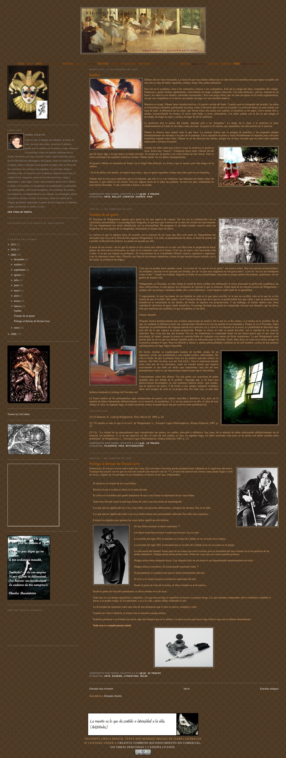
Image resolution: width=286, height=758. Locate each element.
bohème (67, 63)
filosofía (103, 63)
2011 (13, 244)
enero (17, 327)
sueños (226, 63)
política (195, 64)
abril (16, 295)
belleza (56, 63)
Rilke (202, 64)
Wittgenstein (255, 64)
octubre (18, 264)
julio (16, 280)
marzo (17, 300)
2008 (13, 334)
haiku (114, 63)
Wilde (244, 64)
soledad (213, 63)
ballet (46, 63)
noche (174, 63)
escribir (91, 64)
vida (236, 63)
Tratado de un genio (104, 215)
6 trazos (153, 194)
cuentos (81, 63)
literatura (145, 63)
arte (38, 63)
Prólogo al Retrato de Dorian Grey (114, 464)
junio (16, 285)
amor (29, 63)
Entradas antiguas (269, 688)
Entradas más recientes (101, 688)
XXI (266, 63)
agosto (17, 274)
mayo (17, 290)
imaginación (128, 63)
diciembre (19, 259)
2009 (13, 254)
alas (21, 63)
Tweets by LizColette (18, 414)
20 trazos (154, 673)
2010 (13, 249)
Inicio (187, 688)
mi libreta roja (160, 63)
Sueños (94, 75)
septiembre (19, 269)
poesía (185, 63)
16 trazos (152, 443)
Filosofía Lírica (112, 13)
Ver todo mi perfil (19, 212)
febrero (17, 306)
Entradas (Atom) (113, 695)
